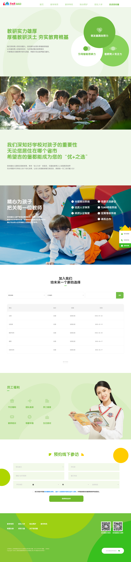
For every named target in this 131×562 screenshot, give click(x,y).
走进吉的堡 (114, 5)
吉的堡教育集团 (113, 550)
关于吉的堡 (33, 528)
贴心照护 (84, 5)
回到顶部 (125, 245)
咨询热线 (125, 240)
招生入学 (98, 5)
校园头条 (10, 528)
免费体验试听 (66, 498)
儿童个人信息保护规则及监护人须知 (65, 491)
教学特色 (69, 5)
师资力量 (21, 528)
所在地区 (19, 484)
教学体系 (54, 5)
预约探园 (125, 234)
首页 (42, 5)
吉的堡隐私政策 (48, 491)
